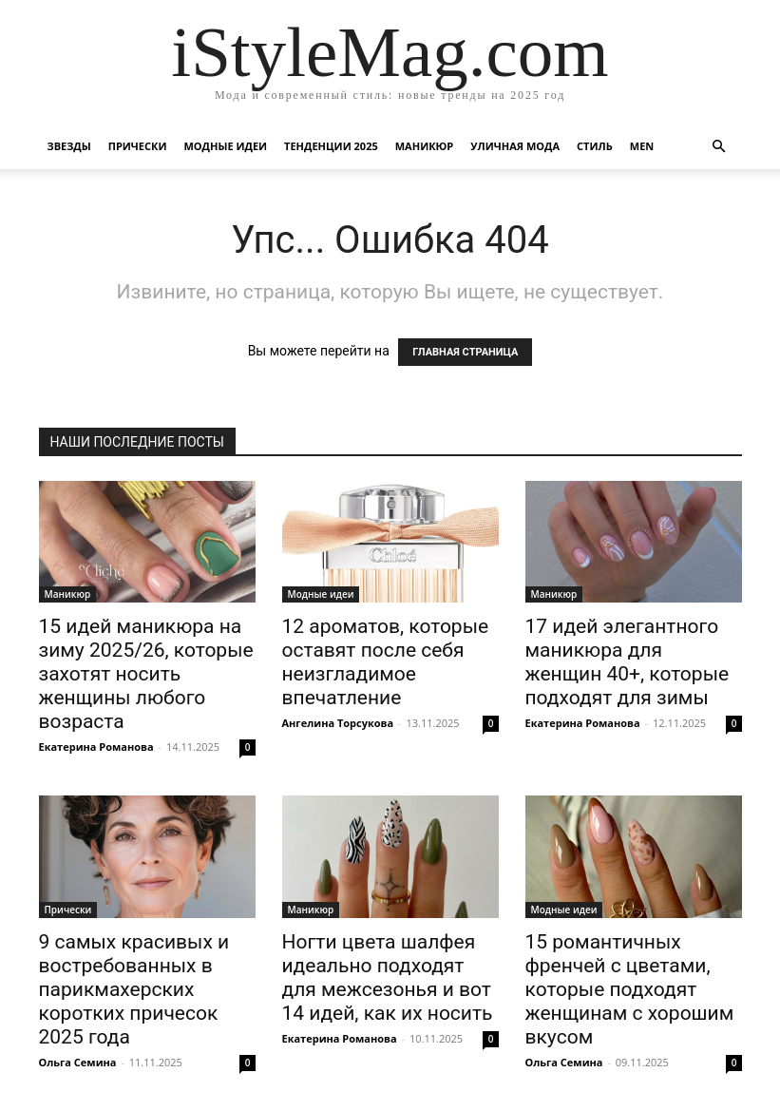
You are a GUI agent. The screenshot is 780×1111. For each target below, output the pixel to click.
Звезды (69, 146)
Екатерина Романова (96, 746)
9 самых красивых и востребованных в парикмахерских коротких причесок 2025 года (134, 989)
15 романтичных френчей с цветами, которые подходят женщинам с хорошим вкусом (629, 989)
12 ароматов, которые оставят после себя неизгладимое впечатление (385, 662)
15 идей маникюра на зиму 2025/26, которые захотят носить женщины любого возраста (146, 674)
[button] (719, 147)
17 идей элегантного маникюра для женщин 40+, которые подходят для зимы (627, 662)
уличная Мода (515, 146)
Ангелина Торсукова (338, 723)
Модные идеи (225, 146)
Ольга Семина (78, 1062)
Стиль (595, 146)
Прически (137, 146)
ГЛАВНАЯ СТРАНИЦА (465, 352)
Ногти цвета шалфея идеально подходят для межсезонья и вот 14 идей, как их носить (387, 977)
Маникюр (424, 146)
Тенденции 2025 (331, 146)
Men (642, 146)
